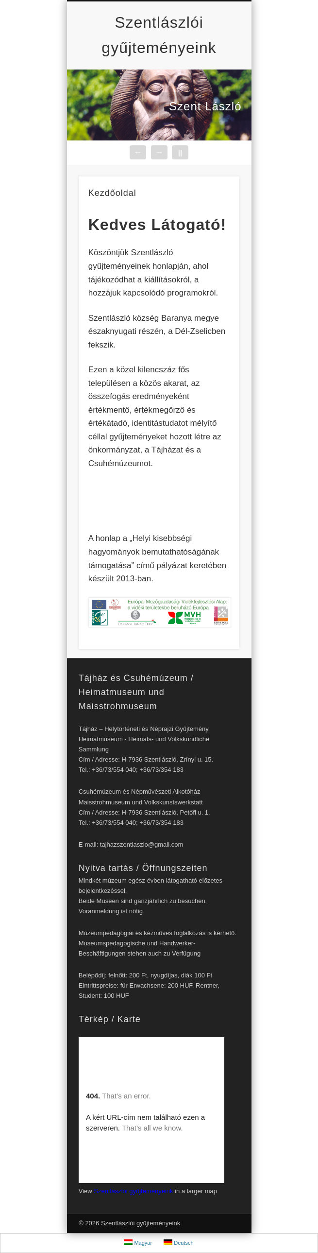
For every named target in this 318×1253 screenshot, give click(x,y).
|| (180, 152)
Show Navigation (215, 53)
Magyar (138, 1242)
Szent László (205, 106)
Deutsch (178, 1242)
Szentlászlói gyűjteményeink (133, 1191)
